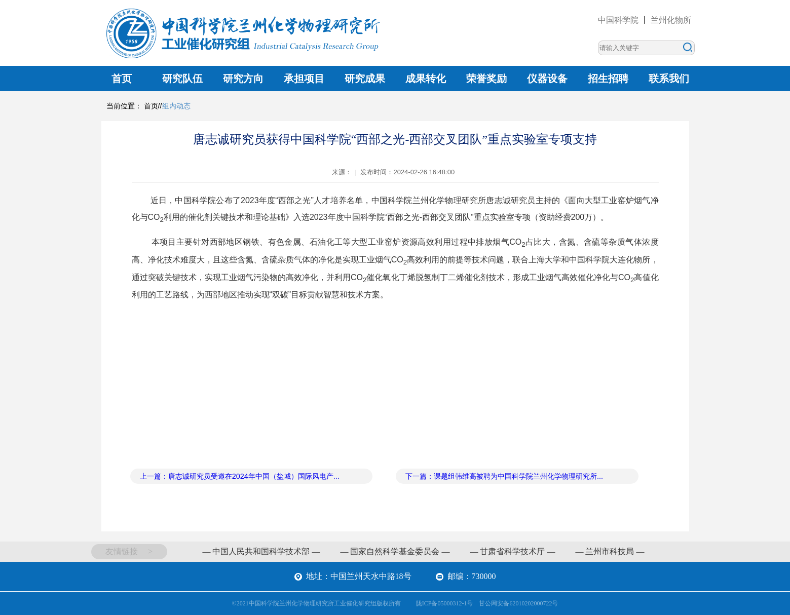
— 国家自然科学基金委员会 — (394, 551)
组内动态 (176, 106)
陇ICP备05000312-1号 (444, 603)
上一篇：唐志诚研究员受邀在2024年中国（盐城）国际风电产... (240, 476)
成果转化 (425, 78)
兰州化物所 (671, 20)
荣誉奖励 (486, 78)
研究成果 (365, 78)
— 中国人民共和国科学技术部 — (261, 551)
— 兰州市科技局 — (609, 551)
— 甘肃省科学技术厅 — (512, 551)
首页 (121, 78)
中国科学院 (618, 20)
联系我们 (669, 78)
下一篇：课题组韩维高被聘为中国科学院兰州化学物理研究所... (504, 476)
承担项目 (304, 78)
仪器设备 (547, 78)
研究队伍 (182, 78)
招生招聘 (608, 78)
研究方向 (243, 78)
